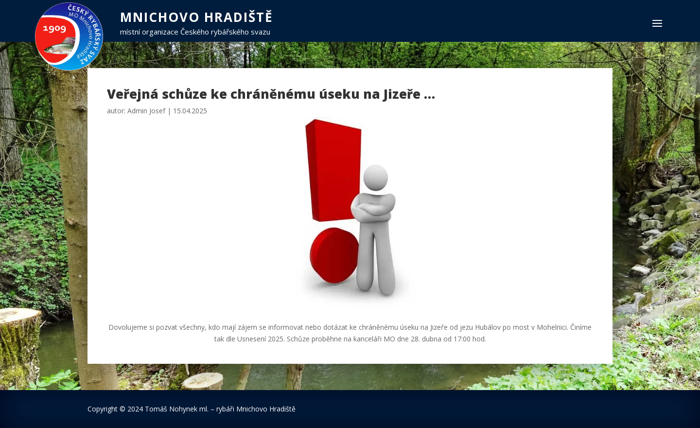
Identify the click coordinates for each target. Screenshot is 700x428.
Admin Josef (146, 110)
